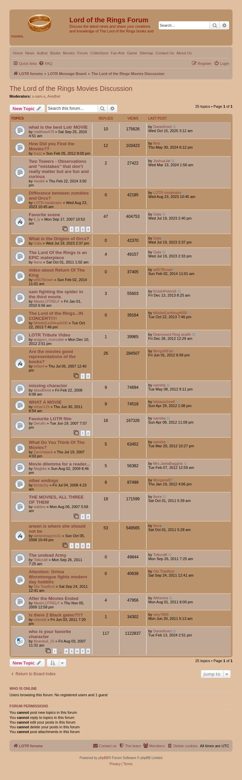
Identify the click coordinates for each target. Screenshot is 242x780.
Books (55, 53)
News (30, 53)
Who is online (23, 688)
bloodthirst (42, 390)
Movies (69, 53)
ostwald (40, 620)
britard (39, 366)
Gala (157, 214)
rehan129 (42, 407)
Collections (99, 53)
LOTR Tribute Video (49, 334)
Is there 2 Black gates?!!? (56, 615)
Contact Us (165, 53)
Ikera (38, 262)
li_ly (37, 219)
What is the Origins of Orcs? (59, 238)
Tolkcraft (41, 560)
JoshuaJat (161, 161)
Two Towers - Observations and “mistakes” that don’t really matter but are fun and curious (59, 169)
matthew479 (44, 132)
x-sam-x (38, 96)
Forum (82, 53)
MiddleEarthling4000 (51, 323)
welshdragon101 (47, 536)
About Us (184, 53)
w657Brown (43, 280)
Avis (156, 143)
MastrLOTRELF (47, 301)
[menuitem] (45, 63)
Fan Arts (118, 53)
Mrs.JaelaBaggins (168, 463)
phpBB (103, 758)
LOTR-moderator (48, 203)
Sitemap (146, 53)
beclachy (41, 485)
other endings (43, 480)
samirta (159, 385)
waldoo (40, 507)
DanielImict (162, 127)
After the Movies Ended (54, 598)
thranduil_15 (44, 641)
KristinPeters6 (164, 291)
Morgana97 (162, 480)
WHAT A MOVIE (45, 402)
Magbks (40, 469)
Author (42, 53)
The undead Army (47, 555)
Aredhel (53, 96)
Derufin (40, 423)
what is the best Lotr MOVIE (58, 127)
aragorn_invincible (49, 339)
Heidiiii (39, 181)
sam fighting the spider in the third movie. (56, 294)
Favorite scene (44, 214)
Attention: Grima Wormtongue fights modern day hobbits (58, 576)
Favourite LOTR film (50, 418)
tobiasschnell (164, 402)
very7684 (161, 614)
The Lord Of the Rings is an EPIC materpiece (58, 255)
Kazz (38, 153)
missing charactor (48, 385)
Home (18, 53)
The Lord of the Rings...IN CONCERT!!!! (56, 316)
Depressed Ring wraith (172, 334)
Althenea (160, 598)
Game (132, 53)
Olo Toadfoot (44, 586)
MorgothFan (163, 351)
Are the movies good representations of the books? (52, 356)
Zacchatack (43, 452)
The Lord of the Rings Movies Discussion (71, 88)
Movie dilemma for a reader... (59, 464)
